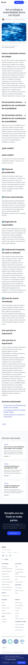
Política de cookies (11, 659)
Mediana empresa (19, 590)
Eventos (17, 613)
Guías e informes (5, 608)
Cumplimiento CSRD (6, 589)
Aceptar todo (21, 662)
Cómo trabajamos (19, 605)
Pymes (16, 593)
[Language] (8, 559)
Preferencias (6, 662)
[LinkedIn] (3, 555)
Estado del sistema (19, 627)
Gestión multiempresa (7, 587)
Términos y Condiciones (18, 652)
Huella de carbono (6, 579)
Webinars (4, 605)
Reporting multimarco (7, 571)
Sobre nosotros (18, 602)
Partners (17, 610)
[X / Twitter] (6, 555)
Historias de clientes (6, 613)
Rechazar (13, 662)
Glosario (4, 610)
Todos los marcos (19, 582)
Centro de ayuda (19, 630)
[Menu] (25, 2)
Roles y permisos (5, 584)
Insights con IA (5, 574)
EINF (16, 579)
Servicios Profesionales (20, 576)
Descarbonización (19, 569)
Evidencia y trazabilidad (7, 582)
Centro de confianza (19, 624)
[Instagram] (10, 555)
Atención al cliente (19, 618)
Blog (3, 602)
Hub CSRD (4, 619)
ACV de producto (5, 576)
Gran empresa (18, 587)
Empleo (17, 616)
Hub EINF (4, 622)
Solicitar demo (19, 2)
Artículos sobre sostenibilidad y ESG (10, 46)
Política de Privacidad (6, 652)
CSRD (16, 566)
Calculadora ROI (5, 595)
